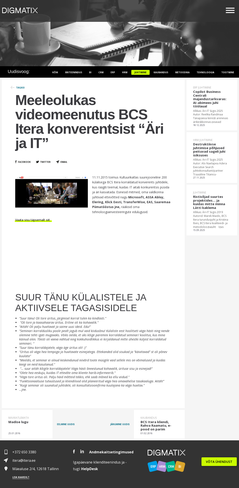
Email (63, 161)
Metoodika (182, 72)
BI (90, 72)
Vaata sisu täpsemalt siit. (33, 220)
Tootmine (227, 72)
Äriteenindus (73, 72)
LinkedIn (82, 451)
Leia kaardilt (20, 477)
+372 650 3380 (24, 452)
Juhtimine (140, 72)
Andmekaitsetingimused (111, 452)
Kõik (55, 72)
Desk (89, 468)
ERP (113, 72)
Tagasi (20, 87)
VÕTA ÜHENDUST (219, 462)
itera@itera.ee (24, 460)
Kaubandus (161, 72)
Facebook (24, 161)
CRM (101, 72)
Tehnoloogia (205, 72)
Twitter (45, 161)
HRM (124, 72)
